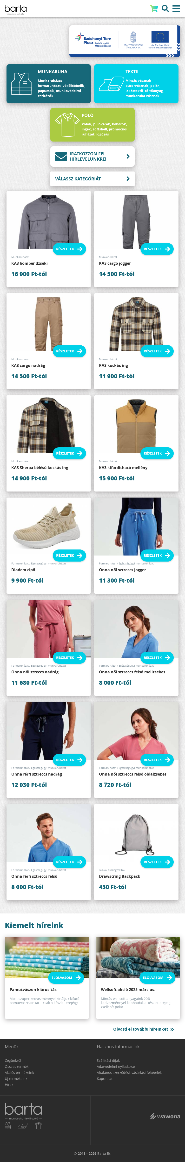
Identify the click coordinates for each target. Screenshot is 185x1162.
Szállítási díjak (108, 1060)
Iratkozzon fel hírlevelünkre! (80, 156)
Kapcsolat (104, 1078)
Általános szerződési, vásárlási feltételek (129, 1072)
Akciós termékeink (19, 1072)
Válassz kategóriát (78, 179)
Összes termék (16, 1066)
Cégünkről (13, 1060)
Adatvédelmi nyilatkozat (116, 1066)
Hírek (9, 1084)
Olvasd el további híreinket (140, 1029)
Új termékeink (16, 1078)
